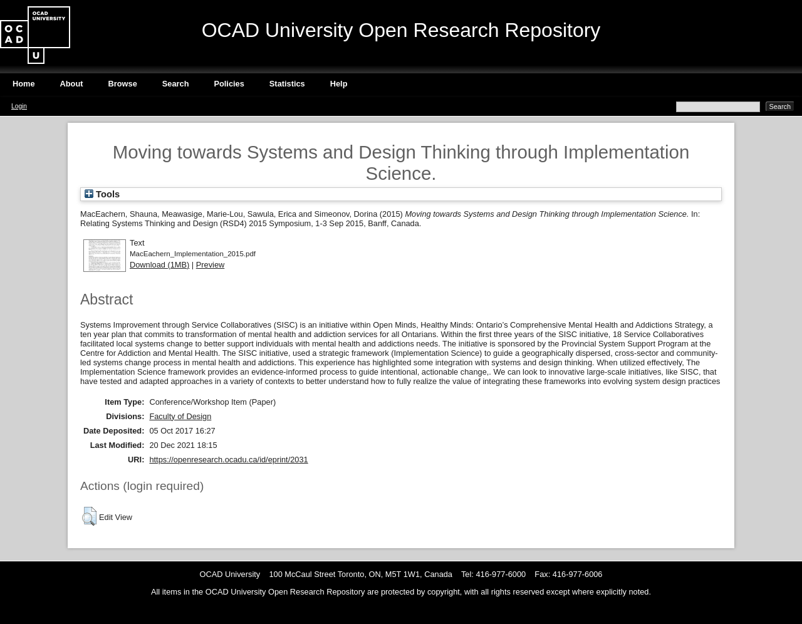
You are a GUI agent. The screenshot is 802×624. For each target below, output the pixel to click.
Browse (122, 83)
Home (24, 83)
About (71, 83)
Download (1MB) (159, 264)
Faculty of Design (180, 416)
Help (339, 83)
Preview (210, 264)
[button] (89, 516)
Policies (229, 83)
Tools (102, 194)
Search (175, 83)
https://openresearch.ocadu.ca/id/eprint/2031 (228, 459)
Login (19, 106)
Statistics (287, 83)
